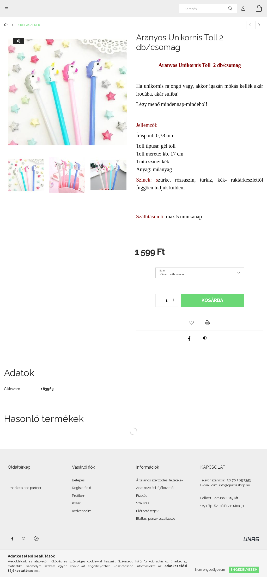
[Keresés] (208, 8)
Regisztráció (81, 488)
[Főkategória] (6, 25)
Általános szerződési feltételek (159, 480)
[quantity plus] (174, 300)
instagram (23, 538)
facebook (12, 538)
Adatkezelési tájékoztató (154, 488)
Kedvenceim (82, 511)
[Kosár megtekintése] (256, 8)
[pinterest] (205, 339)
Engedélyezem (244, 570)
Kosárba (212, 300)
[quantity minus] (159, 300)
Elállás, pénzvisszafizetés (155, 518)
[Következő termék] (259, 25)
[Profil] (243, 8)
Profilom (78, 496)
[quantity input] (166, 300)
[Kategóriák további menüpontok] (6, 8)
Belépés (78, 480)
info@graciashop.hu (234, 485)
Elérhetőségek (147, 511)
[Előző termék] (250, 25)
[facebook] (189, 339)
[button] (192, 323)
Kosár (76, 503)
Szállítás (142, 503)
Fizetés (141, 496)
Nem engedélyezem (210, 570)
